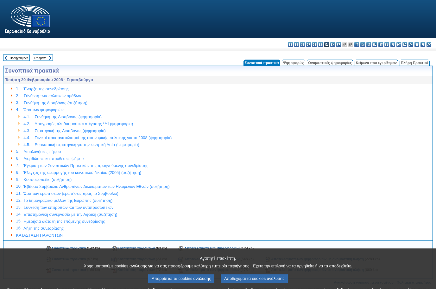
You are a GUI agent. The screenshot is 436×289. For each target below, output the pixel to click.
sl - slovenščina (416, 44)
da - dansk (308, 44)
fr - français (338, 44)
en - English (332, 44)
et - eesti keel (320, 44)
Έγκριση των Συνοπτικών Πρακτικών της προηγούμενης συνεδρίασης (85, 165)
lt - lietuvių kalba (368, 44)
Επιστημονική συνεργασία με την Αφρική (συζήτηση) (70, 214)
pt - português (398, 44)
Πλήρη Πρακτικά (414, 63)
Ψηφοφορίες (293, 63)
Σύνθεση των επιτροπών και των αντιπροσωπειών (68, 207)
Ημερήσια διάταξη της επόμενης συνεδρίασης (64, 221)
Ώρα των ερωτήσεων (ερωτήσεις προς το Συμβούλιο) (70, 193)
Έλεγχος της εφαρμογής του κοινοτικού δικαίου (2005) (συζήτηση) (82, 172)
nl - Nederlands (386, 44)
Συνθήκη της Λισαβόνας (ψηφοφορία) (68, 116)
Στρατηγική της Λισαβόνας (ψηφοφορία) (70, 130)
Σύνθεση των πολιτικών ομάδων (52, 95)
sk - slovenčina (410, 44)
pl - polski (392, 44)
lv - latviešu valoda (362, 44)
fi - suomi (422, 44)
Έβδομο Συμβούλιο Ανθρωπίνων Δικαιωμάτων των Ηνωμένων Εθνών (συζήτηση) (96, 186)
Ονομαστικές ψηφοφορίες (330, 63)
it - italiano (356, 44)
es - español (296, 44)
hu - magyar (374, 44)
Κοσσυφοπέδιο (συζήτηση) (47, 179)
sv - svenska (429, 44)
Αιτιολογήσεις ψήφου (42, 151)
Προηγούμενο (19, 58)
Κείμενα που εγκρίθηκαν (376, 63)
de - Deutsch (314, 44)
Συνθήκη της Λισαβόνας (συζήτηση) (55, 102)
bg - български (290, 44)
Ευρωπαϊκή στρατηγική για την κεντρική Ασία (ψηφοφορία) (87, 144)
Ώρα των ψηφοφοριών (43, 109)
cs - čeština (302, 44)
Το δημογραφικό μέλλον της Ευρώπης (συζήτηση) (67, 200)
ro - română (404, 44)
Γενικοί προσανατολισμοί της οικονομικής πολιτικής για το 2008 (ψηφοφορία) (103, 137)
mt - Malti (380, 44)
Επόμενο (40, 58)
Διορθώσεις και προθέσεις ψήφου (53, 158)
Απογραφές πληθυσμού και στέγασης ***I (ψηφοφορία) (84, 123)
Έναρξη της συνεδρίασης (45, 89)
